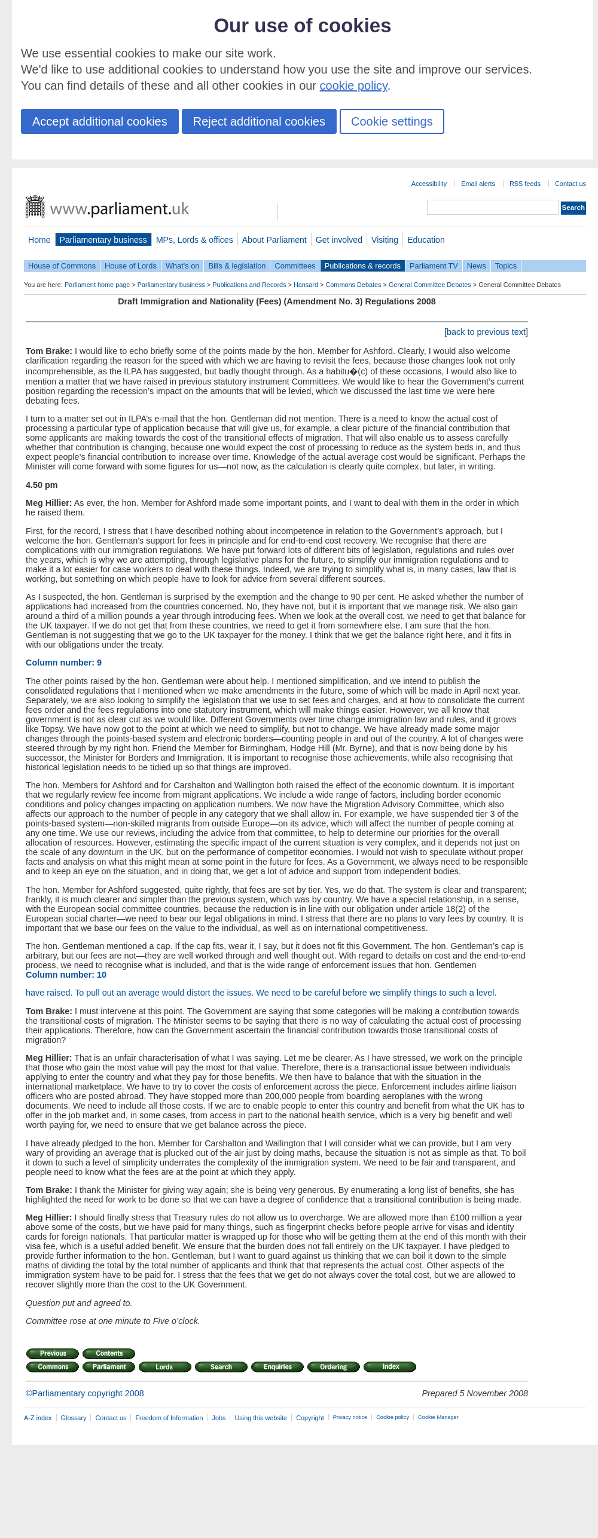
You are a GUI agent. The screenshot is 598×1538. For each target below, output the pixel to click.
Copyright (310, 1417)
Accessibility (429, 183)
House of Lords (131, 265)
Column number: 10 (66, 974)
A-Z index (38, 1417)
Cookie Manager (438, 1417)
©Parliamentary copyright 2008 (85, 1393)
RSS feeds (525, 183)
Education (426, 240)
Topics (506, 265)
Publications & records (363, 265)
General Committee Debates (430, 284)
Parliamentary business (103, 240)
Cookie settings (392, 121)
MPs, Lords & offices (194, 240)
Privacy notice (350, 1417)
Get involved (339, 240)
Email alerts (478, 183)
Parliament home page (97, 284)
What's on (183, 265)
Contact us (570, 183)
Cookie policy (392, 1417)
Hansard (306, 284)
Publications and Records (249, 284)
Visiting (384, 240)
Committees (294, 265)
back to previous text (486, 332)
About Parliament (274, 240)
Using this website (260, 1417)
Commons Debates (353, 284)
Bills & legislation (237, 265)
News (476, 265)
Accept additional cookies (99, 121)
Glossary (74, 1417)
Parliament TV (434, 265)
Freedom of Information (169, 1417)
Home (39, 240)
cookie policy (354, 85)
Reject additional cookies (259, 121)
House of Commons (62, 265)
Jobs (218, 1417)
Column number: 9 (64, 662)
